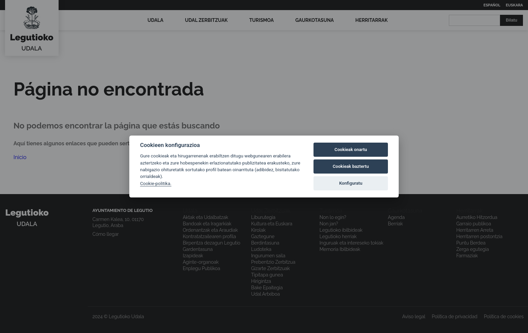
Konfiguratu (350, 183)
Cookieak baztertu (351, 166)
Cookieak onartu (350, 149)
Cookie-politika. (155, 183)
